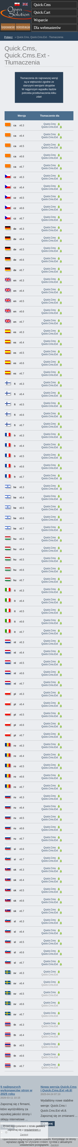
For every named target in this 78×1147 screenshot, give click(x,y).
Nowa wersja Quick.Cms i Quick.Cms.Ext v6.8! (59, 1088)
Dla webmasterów (47, 28)
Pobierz (8, 37)
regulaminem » (32, 1129)
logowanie (8, 27)
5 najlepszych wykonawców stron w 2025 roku (16, 1090)
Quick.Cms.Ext (49, 126)
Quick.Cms (42, 5)
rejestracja (23, 27)
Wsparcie (41, 20)
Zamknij (55, 1145)
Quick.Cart (42, 12)
